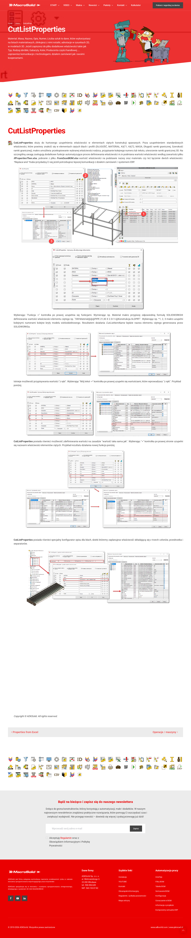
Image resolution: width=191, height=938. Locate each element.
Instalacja (123, 877)
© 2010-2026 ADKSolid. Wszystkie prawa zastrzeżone (31, 927)
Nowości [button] (94, 5)
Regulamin (66, 838)
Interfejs (158, 877)
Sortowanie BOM (162, 891)
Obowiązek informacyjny (129, 891)
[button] (183, 930)
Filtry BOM (159, 882)
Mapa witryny (124, 900)
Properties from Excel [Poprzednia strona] (24, 732)
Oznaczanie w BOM (163, 900)
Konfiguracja (160, 896)
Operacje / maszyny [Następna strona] (165, 732)
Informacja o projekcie (164, 905)
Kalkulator (136, 5)
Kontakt (122, 886)
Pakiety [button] (108, 5)
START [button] (54, 5)
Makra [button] (80, 5)
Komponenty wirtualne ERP (166, 910)
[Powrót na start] (24, 5)
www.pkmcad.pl (176, 927)
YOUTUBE (123, 882)
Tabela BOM (160, 886)
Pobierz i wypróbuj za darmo (168, 5)
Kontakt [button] (122, 5)
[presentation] (118, 841)
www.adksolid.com (159, 927)
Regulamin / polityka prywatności (132, 896)
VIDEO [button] (67, 5)
